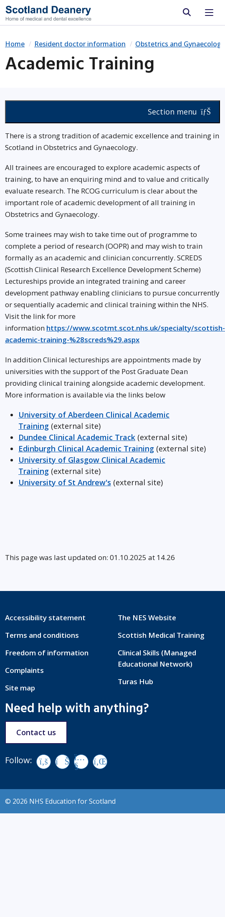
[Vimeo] (62, 761)
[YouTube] (81, 761)
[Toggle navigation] (209, 12)
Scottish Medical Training (161, 635)
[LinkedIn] (100, 761)
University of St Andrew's (64, 482)
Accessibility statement (45, 617)
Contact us (36, 732)
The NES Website (147, 617)
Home (15, 43)
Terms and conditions (42, 635)
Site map (20, 688)
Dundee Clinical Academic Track (76, 437)
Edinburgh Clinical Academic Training (86, 448)
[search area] (186, 12)
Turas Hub (135, 681)
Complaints (24, 670)
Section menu (179, 112)
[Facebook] (43, 761)
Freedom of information (46, 652)
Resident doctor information (80, 43)
